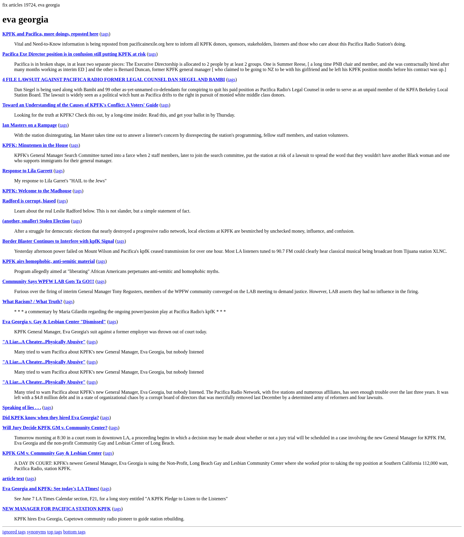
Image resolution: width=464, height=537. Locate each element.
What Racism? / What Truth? (32, 301)
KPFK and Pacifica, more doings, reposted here (50, 33)
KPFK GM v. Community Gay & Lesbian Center (52, 453)
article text (13, 478)
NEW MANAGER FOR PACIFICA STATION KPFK (56, 508)
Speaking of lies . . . (21, 407)
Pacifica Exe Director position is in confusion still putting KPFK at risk (74, 54)
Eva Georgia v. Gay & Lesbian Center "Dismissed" (54, 321)
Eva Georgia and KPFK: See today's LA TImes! (50, 488)
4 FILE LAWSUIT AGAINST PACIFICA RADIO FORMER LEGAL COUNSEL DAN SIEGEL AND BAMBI (113, 79)
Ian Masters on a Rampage (29, 125)
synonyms (36, 531)
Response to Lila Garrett (27, 170)
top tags (54, 531)
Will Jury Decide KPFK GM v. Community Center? (54, 427)
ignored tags (14, 531)
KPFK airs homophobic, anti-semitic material (48, 261)
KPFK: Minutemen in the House (35, 145)
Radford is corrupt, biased (29, 200)
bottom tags (74, 531)
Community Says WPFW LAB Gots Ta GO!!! (48, 281)
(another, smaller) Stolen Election (36, 221)
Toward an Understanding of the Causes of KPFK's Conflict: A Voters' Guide (80, 104)
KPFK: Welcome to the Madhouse (36, 190)
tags (105, 33)
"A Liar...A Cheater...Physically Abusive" (44, 341)
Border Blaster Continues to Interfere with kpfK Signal (58, 241)
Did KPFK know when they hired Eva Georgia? (50, 417)
